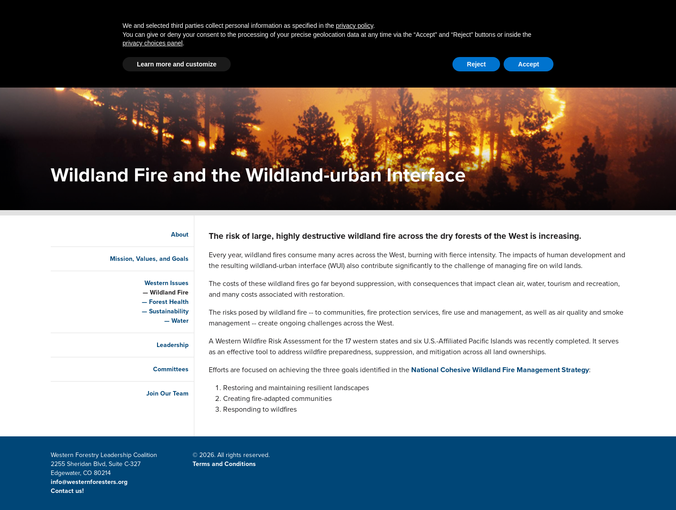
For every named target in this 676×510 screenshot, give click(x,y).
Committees (162, 369)
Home (139, 44)
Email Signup (551, 12)
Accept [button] (528, 486)
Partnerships (205, 44)
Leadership (164, 345)
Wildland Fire (160, 292)
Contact (449, 12)
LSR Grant (359, 44)
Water (171, 320)
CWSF (588, 12)
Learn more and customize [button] (176, 486)
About (491, 44)
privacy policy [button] (354, 448)
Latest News (285, 44)
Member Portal (496, 12)
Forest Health (160, 302)
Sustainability (160, 311)
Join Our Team (158, 393)
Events (544, 44)
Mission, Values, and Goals (140, 259)
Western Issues (158, 283)
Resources (429, 44)
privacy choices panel (153, 465)
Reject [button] (476, 486)
